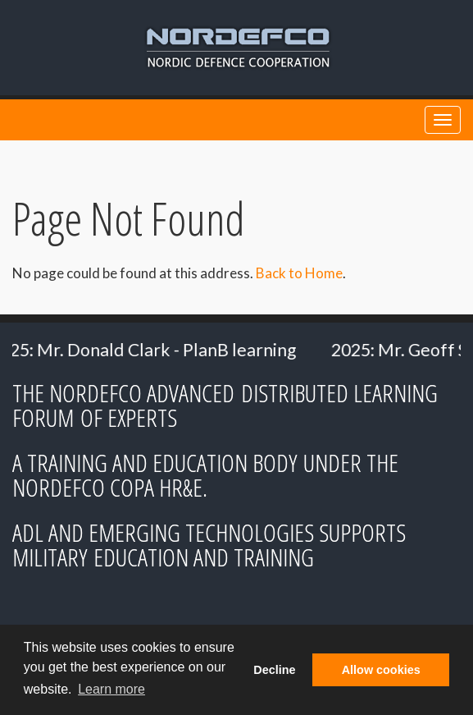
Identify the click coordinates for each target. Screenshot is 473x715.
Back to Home (299, 273)
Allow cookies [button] (381, 669)
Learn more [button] (111, 689)
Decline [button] (274, 669)
